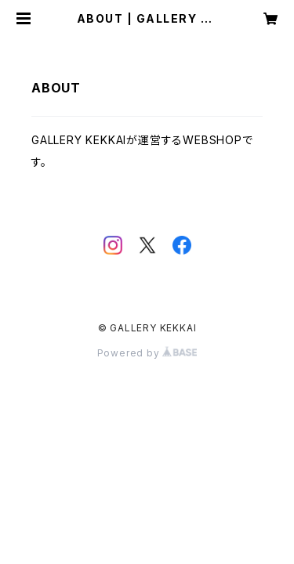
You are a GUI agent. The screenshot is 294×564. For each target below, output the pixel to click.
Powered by (147, 353)
